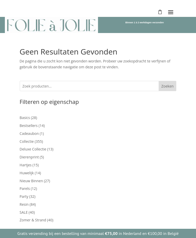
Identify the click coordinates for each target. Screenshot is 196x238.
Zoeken (167, 86)
